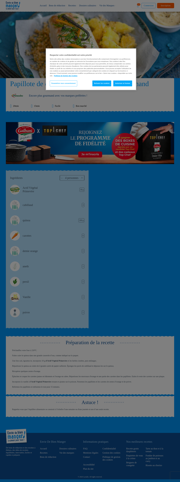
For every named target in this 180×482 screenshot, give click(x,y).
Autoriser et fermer (122, 83)
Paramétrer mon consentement (63, 83)
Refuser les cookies (102, 83)
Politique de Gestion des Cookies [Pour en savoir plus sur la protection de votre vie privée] (65, 76)
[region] (91, 69)
